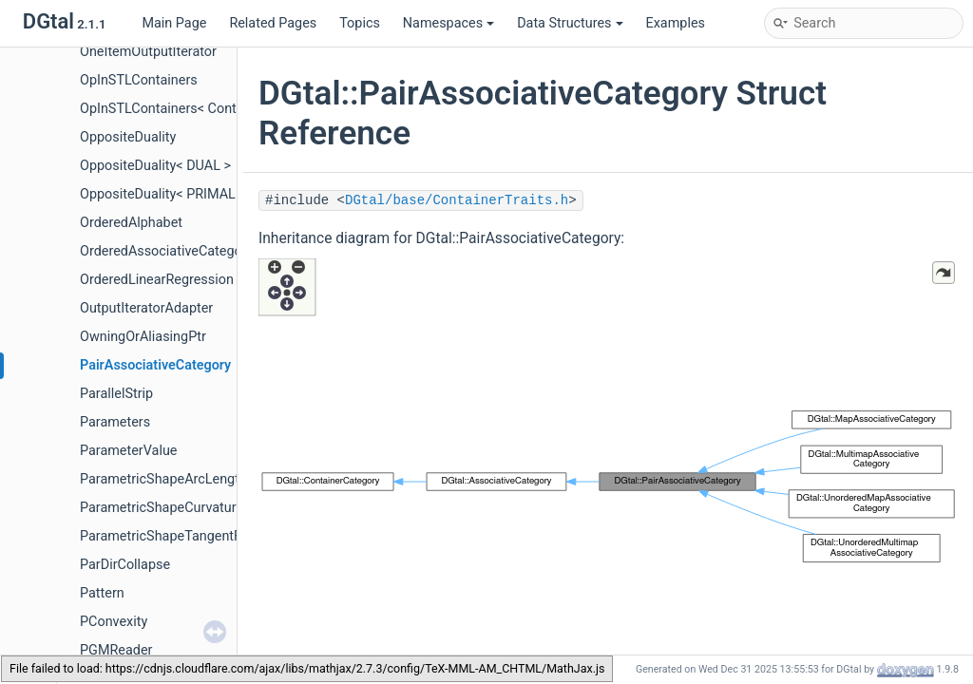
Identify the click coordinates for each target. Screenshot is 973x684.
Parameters (115, 422)
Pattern (102, 593)
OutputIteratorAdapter (146, 308)
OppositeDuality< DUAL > (155, 166)
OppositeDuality (128, 137)
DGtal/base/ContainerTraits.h (456, 200)
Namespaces (448, 23)
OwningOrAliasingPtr (143, 337)
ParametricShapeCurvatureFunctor (185, 508)
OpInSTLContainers (139, 80)
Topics (359, 23)
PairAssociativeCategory (155, 365)
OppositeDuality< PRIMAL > (163, 194)
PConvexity (113, 622)
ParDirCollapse (125, 565)
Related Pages (272, 23)
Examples (675, 23)
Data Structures (569, 23)
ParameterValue (128, 451)
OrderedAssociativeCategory (167, 251)
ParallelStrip (116, 394)
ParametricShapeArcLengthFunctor (187, 479)
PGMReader (116, 650)
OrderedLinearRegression (157, 280)
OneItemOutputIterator (148, 52)
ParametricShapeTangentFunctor (180, 536)
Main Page (174, 23)
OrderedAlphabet (131, 223)
